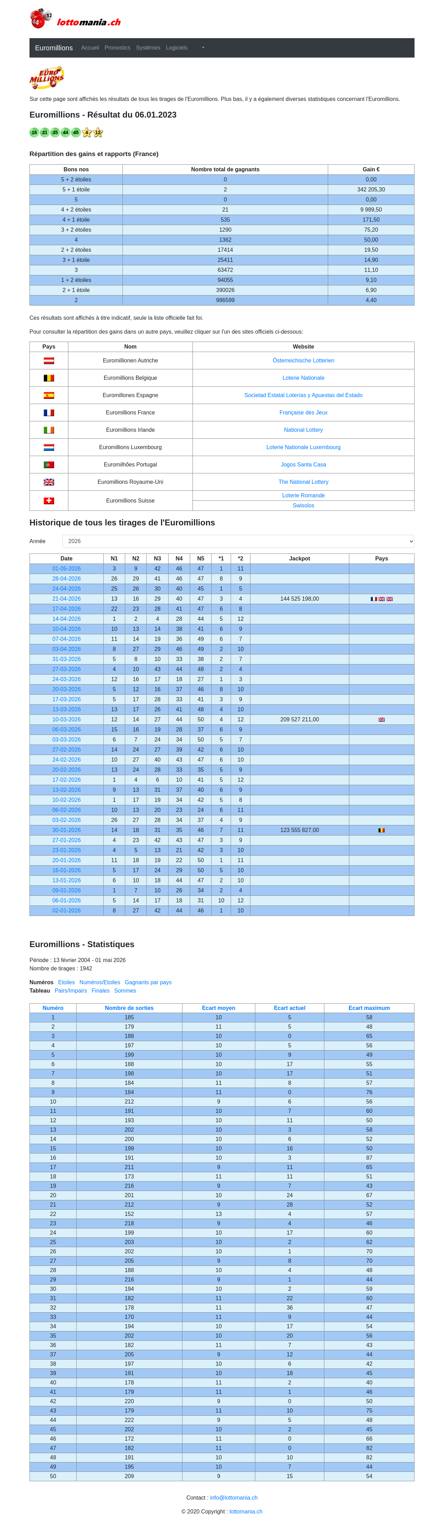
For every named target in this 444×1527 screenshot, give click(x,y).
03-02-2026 (66, 820)
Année (37, 541)
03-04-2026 (66, 649)
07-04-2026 (66, 639)
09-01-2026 (66, 890)
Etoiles (66, 982)
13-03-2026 (66, 709)
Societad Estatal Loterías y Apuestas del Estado (304, 395)
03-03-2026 (66, 740)
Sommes (125, 991)
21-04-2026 (66, 599)
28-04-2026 (66, 579)
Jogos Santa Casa (303, 464)
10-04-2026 (66, 629)
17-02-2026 (66, 780)
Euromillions (54, 48)
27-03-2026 (66, 669)
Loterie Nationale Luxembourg (303, 447)
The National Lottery (303, 482)
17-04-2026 (66, 609)
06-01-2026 (66, 900)
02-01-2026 (66, 910)
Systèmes (148, 48)
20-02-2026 (66, 770)
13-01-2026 (66, 880)
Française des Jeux (304, 412)
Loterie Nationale (304, 378)
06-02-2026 (66, 810)
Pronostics (118, 48)
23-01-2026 (66, 850)
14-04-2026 (66, 619)
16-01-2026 (66, 870)
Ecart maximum (369, 1008)
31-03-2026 (66, 659)
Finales (101, 991)
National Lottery (303, 430)
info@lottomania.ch (234, 1498)
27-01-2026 (66, 840)
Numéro (53, 1008)
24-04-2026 (66, 589)
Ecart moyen (218, 1008)
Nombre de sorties (129, 1008)
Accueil (90, 48)
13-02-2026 (66, 790)
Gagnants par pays (148, 982)
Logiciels (176, 48)
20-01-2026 (66, 860)
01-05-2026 (66, 569)
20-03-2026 (66, 689)
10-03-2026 (66, 719)
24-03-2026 (66, 679)
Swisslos (303, 505)
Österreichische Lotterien (303, 360)
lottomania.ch (245, 1512)
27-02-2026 (66, 750)
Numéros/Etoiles (99, 982)
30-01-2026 (66, 830)
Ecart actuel (290, 1008)
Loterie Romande (303, 495)
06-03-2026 (66, 729)
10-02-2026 (66, 800)
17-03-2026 (66, 699)
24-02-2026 (66, 760)
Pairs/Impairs (71, 991)
